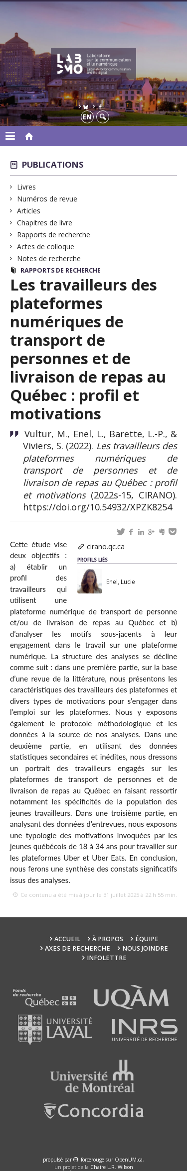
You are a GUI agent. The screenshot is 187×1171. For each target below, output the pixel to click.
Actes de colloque (45, 246)
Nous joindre (145, 948)
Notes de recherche (49, 258)
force (92, 1159)
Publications (53, 164)
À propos (107, 939)
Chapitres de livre (44, 222)
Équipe (147, 939)
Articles (28, 210)
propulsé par (58, 1159)
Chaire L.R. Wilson (111, 1167)
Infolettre (107, 958)
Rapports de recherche (53, 234)
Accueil (67, 939)
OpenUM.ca (129, 1159)
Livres (26, 187)
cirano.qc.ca (106, 546)
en (87, 116)
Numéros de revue (47, 198)
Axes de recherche (77, 948)
